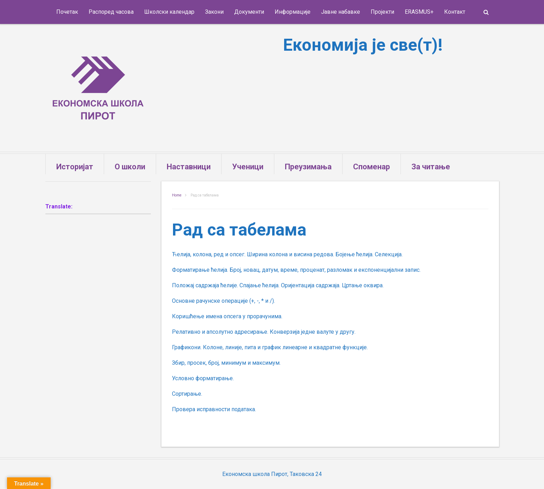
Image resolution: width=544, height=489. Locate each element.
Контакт (454, 11)
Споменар (371, 166)
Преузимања (308, 166)
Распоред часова (111, 11)
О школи (130, 166)
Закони (214, 11)
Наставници (189, 166)
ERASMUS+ (419, 11)
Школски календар (169, 11)
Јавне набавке (340, 11)
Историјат (74, 166)
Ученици (247, 166)
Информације (293, 11)
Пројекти (382, 11)
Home (176, 195)
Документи (249, 11)
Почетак (67, 11)
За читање (430, 166)
